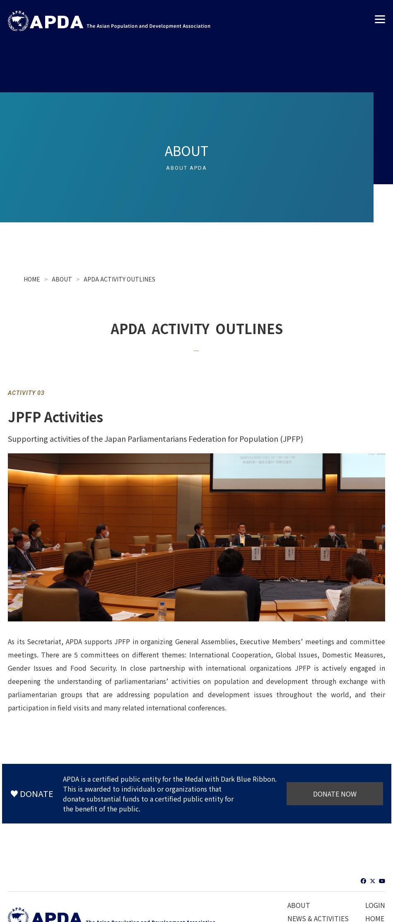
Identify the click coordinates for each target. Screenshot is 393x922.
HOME (32, 279)
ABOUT (62, 279)
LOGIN (375, 905)
